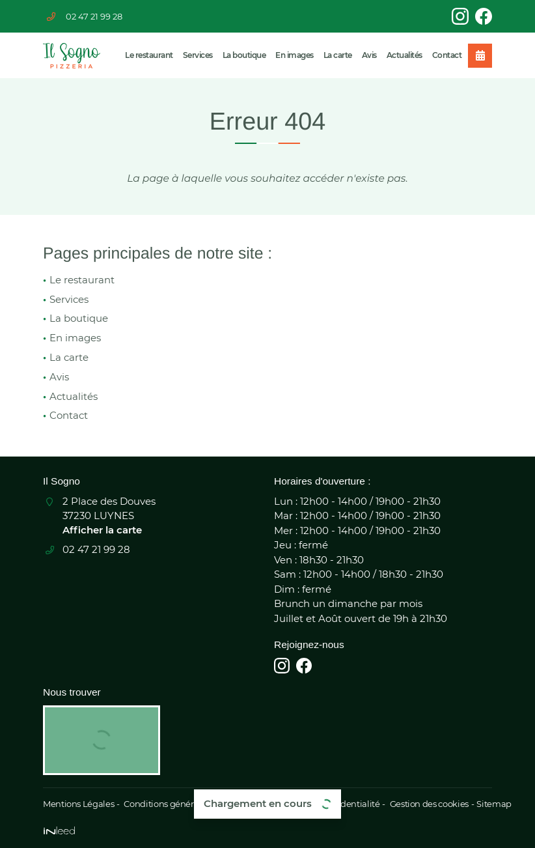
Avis (369, 55)
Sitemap (484, 804)
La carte (337, 55)
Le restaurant (149, 55)
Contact (447, 55)
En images (294, 55)
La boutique (244, 55)
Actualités (404, 55)
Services (198, 55)
